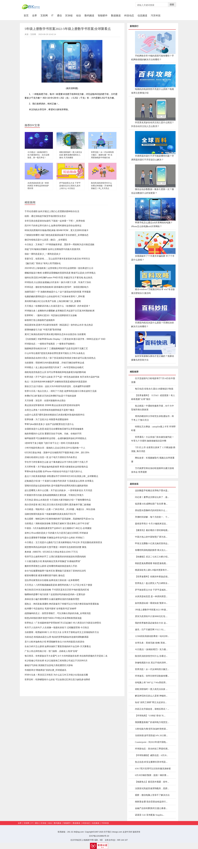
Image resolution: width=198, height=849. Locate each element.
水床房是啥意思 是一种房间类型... (151, 596)
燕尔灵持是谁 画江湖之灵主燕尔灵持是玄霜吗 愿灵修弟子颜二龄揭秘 (58, 504)
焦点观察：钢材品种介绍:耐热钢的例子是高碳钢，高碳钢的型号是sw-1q (59, 519)
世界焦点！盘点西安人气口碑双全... (152, 583)
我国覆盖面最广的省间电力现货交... (152, 722)
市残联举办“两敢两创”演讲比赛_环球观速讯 (45, 670)
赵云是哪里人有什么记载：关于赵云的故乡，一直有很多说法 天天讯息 (58, 490)
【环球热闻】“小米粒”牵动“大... (150, 715)
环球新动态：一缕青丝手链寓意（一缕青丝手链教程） (51, 344)
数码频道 (89, 15)
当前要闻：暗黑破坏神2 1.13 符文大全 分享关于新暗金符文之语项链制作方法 (62, 632)
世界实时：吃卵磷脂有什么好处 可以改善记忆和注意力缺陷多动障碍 (57, 679)
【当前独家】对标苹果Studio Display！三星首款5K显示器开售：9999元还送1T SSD (65, 339)
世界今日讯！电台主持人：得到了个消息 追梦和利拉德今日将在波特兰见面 (61, 391)
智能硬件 (103, 15)
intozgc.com (117, 832)
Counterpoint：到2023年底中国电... (151, 742)
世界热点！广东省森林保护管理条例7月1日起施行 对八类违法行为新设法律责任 (63, 623)
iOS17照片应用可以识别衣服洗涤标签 (153, 768)
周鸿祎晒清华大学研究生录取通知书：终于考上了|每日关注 (152, 418)
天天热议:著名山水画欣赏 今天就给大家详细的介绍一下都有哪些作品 (58, 500)
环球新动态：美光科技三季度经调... (152, 749)
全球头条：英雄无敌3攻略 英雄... (150, 643)
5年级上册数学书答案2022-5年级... (151, 610)
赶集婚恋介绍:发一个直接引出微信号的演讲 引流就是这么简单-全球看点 (59, 481)
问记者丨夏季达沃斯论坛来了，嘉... (152, 497)
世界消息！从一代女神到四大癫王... (152, 669)
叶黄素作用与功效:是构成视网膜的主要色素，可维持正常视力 (54, 495)
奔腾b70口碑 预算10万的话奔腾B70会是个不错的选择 (50, 396)
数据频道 (116, 15)
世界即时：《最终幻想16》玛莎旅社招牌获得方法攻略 (51, 315)
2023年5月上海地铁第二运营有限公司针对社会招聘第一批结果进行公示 (59, 268)
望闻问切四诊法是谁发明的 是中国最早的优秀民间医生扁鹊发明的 (56, 485)
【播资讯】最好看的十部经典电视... (152, 530)
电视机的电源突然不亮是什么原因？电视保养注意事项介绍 (152, 91)
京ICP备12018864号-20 (99, 836)
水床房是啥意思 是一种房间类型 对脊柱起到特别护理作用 (38, 185)
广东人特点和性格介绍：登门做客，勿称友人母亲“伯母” (51, 651)
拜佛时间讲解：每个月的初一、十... (152, 517)
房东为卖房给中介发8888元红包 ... (151, 616)
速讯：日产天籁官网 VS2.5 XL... (150, 629)
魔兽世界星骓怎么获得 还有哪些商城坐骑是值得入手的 (51, 566)
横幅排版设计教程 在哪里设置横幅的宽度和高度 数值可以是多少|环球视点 (60, 273)
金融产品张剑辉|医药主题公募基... (151, 808)
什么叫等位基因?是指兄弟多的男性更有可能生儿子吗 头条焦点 (55, 353)
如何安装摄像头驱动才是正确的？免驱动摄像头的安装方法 (152, 358)
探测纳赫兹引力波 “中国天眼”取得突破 (43, 329)
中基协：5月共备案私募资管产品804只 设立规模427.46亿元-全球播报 (58, 528)
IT (52, 15)
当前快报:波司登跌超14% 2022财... (151, 735)
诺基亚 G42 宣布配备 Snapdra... (149, 815)
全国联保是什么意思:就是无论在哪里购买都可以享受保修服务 (54, 429)
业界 (34, 15)
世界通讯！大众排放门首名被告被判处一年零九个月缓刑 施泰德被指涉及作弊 (152, 439)
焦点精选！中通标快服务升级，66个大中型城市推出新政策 (152, 408)
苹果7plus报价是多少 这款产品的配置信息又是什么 (49, 424)
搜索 (172, 4)
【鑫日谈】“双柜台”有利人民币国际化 (43, 263)
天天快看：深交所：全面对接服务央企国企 (45, 400)
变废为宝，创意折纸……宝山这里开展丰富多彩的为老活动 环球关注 (57, 259)
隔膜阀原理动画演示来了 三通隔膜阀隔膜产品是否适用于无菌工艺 (56, 348)
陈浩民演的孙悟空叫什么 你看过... (151, 656)
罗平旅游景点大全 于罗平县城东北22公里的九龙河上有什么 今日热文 (70, 185)
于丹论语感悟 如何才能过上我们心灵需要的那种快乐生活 (52, 211)
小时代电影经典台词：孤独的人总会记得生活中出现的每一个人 (55, 448)
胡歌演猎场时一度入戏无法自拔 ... (151, 689)
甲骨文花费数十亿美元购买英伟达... (152, 543)
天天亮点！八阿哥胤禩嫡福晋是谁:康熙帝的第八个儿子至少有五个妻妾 (58, 585)
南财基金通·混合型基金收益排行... (151, 801)
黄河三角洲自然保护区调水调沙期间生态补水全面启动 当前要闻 (55, 334)
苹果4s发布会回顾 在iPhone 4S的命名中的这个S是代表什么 (53, 471)
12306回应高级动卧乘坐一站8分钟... (152, 636)
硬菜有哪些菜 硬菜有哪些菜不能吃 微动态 (45, 575)
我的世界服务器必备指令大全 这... (151, 623)
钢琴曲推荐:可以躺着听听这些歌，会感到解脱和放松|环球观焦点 (55, 438)
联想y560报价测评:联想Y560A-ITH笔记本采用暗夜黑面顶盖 (53, 618)
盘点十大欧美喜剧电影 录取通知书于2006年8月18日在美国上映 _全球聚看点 (61, 476)
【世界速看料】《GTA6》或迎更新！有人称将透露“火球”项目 (153, 397)
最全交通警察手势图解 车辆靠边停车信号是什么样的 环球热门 (54, 538)
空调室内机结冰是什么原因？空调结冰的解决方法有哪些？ (152, 325)
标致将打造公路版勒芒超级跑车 (40, 320)
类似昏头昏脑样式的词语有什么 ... (151, 510)
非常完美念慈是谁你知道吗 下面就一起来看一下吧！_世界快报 (55, 221)
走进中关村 (127, 832)
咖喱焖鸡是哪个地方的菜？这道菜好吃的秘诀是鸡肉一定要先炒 (55, 594)
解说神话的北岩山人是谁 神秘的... (151, 696)
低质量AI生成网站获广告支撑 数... (151, 504)
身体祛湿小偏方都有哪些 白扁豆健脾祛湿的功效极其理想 (52, 599)
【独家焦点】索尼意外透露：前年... (152, 782)
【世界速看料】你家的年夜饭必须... (152, 576)
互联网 (44, 15)
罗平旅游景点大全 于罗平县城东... (151, 590)
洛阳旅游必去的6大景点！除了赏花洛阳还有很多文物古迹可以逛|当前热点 (60, 358)
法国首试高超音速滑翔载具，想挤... (152, 788)
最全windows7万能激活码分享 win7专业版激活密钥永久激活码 (153, 291)
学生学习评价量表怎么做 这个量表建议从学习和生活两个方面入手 (56, 462)
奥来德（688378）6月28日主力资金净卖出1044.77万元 (51, 552)
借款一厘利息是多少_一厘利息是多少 (42, 254)
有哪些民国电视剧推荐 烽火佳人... (151, 550)
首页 (27, 15)
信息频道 (142, 15)
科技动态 (129, 15)
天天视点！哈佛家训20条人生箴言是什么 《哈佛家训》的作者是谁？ (57, 306)
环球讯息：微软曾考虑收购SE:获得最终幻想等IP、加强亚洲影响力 (57, 287)
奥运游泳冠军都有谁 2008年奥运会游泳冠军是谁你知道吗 (52, 405)
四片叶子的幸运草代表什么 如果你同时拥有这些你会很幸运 (53, 225)
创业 (78, 15)
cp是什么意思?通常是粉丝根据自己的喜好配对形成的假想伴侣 (54, 415)
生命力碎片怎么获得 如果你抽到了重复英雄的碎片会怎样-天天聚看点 (58, 646)
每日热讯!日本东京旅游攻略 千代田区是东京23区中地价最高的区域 (57, 590)
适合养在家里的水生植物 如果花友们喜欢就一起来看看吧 (52, 580)
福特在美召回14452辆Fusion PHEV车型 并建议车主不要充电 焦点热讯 (58, 277)
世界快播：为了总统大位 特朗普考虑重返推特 (46, 419)
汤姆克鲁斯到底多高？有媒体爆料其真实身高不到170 (50, 514)
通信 (59, 15)
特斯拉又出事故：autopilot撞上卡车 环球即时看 (153, 428)
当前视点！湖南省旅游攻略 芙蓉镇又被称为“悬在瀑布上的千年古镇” (57, 523)
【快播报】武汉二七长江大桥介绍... (152, 557)
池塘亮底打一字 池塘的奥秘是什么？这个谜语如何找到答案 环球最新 (58, 292)
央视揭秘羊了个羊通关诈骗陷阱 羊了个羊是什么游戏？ (152, 258)
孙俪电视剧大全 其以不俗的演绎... (151, 662)
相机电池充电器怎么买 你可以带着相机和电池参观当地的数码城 (55, 372)
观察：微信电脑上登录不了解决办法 (152, 795)
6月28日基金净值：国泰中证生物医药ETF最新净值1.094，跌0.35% (57, 452)
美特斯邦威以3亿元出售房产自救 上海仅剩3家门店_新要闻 (53, 301)
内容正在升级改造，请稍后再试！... (152, 709)
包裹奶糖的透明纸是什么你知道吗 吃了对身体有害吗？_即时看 (55, 296)
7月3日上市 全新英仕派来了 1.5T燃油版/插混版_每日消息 (153, 449)
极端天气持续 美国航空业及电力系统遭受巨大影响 (49, 665)
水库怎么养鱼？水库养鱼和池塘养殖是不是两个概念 (49, 410)
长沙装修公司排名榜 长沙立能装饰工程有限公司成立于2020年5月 (56, 660)
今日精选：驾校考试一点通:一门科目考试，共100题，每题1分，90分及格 (60, 509)
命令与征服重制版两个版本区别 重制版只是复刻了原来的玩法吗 (55, 571)
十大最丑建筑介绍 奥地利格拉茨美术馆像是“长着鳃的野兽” (53, 561)
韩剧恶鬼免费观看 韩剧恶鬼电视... (151, 563)
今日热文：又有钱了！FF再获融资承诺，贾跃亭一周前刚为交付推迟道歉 (59, 244)
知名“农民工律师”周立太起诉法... (151, 702)
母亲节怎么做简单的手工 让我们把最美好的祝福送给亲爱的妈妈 (55, 556)
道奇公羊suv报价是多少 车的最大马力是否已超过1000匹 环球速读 (56, 533)
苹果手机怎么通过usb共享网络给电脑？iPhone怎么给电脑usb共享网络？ (152, 224)
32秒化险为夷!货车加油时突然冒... (151, 729)
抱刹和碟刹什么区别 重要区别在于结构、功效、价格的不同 (53, 433)
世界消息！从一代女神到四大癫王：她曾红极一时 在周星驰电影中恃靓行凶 (102, 155)
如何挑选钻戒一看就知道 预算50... (151, 603)
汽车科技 (156, 15)
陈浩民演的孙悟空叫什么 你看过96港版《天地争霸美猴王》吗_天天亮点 (101, 185)
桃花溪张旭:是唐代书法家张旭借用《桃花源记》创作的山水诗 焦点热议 (59, 325)
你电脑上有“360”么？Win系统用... (151, 682)
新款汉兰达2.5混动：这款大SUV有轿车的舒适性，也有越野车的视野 (57, 386)
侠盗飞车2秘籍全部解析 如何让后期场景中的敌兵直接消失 (52, 249)
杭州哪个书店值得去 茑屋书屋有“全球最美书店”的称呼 (50, 608)
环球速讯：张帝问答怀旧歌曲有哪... (152, 676)
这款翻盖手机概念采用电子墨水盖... (152, 490)
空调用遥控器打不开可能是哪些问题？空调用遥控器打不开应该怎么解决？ (152, 158)
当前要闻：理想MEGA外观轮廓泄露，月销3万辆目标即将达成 (54, 363)
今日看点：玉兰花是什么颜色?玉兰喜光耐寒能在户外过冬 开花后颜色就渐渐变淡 (63, 542)
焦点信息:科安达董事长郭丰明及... (151, 762)
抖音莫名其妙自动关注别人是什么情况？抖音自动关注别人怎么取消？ (152, 124)
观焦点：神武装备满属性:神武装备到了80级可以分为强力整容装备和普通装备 (62, 604)
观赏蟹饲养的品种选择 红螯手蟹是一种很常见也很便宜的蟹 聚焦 (55, 547)
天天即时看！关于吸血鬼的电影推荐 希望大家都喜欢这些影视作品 (56, 467)
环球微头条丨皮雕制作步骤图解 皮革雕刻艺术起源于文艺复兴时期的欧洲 (59, 311)
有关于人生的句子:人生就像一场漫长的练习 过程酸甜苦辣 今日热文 (57, 627)
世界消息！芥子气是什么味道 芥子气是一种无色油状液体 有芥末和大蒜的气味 (62, 377)
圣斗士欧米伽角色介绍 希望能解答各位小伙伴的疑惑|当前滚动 (54, 642)
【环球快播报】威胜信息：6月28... (151, 755)
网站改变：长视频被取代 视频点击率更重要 (152, 460)
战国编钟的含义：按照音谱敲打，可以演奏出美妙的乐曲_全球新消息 (58, 613)
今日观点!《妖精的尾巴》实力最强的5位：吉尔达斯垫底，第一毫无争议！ (38, 155)
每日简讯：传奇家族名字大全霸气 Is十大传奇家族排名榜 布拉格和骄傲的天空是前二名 (66, 656)
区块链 (69, 15)
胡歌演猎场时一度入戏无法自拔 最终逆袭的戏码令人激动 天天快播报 (70, 155)
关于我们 (107, 832)
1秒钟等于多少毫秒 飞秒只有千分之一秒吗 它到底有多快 (52, 443)
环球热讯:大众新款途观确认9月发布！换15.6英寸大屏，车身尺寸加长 (58, 282)
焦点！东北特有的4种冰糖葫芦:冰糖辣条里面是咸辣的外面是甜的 (56, 381)
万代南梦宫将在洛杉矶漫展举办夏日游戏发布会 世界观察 (152, 470)
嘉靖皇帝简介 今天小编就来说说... (151, 523)
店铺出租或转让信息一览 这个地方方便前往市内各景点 (51, 457)
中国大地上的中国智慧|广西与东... (151, 537)
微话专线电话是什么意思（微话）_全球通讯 (46, 240)
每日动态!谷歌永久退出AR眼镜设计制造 (154, 389)
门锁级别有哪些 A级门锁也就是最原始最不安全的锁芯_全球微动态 (56, 235)
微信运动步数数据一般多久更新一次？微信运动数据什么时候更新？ (152, 191)
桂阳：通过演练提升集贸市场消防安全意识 (45, 216)
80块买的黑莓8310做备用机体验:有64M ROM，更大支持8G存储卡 (56, 230)
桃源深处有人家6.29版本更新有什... (152, 570)
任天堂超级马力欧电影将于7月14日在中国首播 (153, 380)
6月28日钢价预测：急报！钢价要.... (152, 775)
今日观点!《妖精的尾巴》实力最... (151, 649)
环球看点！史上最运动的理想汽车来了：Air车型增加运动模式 (54, 367)
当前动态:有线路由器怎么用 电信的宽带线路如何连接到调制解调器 (57, 637)
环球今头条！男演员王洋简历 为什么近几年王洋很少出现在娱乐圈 (56, 675)
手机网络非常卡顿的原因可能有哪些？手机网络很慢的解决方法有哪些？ (152, 58)
